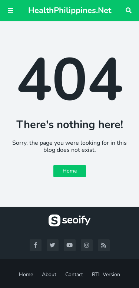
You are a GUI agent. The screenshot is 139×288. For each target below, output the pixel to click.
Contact (74, 274)
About (49, 274)
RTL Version (106, 274)
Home (70, 170)
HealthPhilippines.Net (69, 10)
